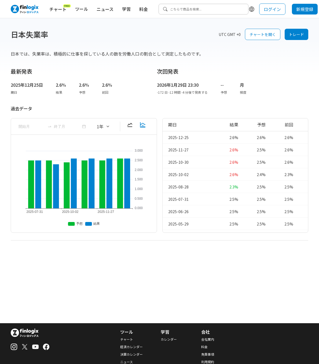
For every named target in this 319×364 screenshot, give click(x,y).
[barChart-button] (143, 126)
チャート (60, 8)
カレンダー (169, 339)
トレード (296, 34)
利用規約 (207, 362)
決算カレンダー (131, 354)
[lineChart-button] (130, 126)
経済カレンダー (131, 347)
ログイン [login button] (272, 9)
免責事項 (207, 354)
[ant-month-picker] (32, 126)
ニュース (105, 9)
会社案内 (207, 339)
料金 (143, 9)
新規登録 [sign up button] (304, 9)
